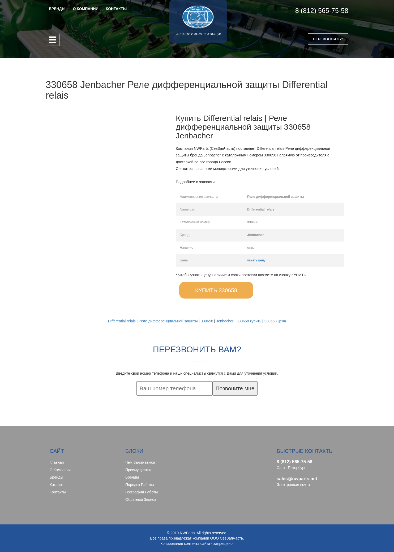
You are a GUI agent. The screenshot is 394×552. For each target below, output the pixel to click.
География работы (141, 492)
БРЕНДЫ (57, 9)
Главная (57, 462)
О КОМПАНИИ (85, 9)
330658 (207, 321)
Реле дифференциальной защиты (168, 321)
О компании (60, 470)
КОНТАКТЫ (116, 9)
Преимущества (138, 470)
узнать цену (256, 260)
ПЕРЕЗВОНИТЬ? (328, 39)
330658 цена (275, 321)
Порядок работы (139, 485)
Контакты (58, 492)
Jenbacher (224, 321)
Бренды (56, 477)
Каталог (56, 485)
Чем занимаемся (140, 462)
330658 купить (249, 321)
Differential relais (122, 321)
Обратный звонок (140, 499)
